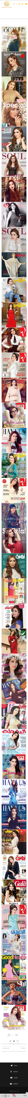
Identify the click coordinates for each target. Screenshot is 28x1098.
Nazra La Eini (8, 1047)
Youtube (13, 1078)
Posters (20, 1047)
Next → (17, 1035)
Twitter (14, 1065)
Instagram (14, 1084)
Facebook (14, 1072)
